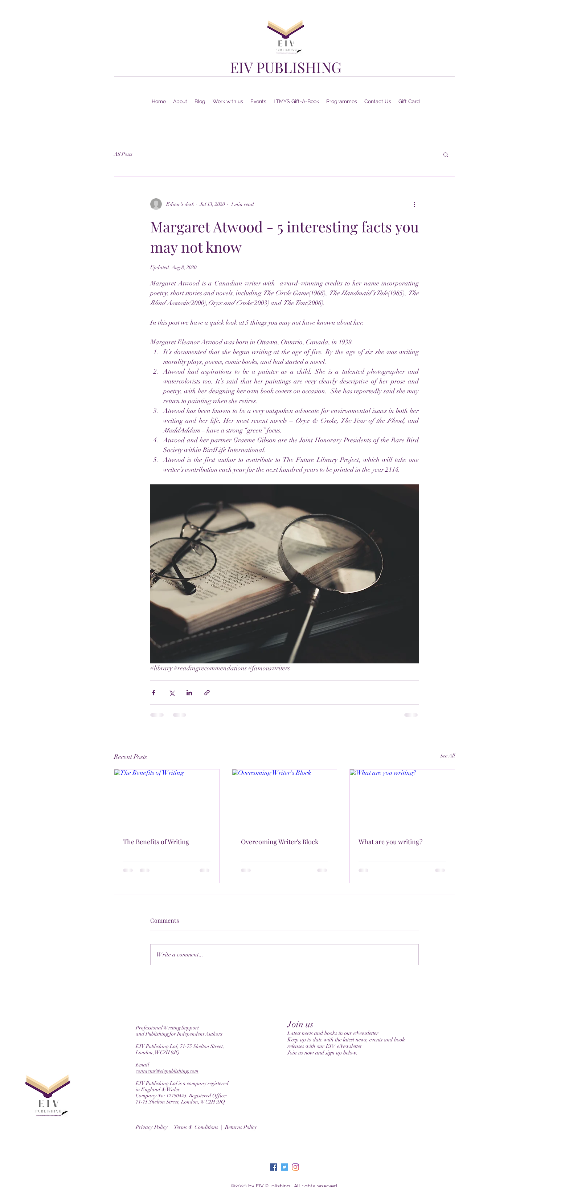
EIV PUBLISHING (285, 67)
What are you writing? (390, 841)
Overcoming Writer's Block (280, 841)
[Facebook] (273, 1167)
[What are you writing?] (402, 798)
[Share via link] (207, 692)
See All (447, 756)
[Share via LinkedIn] (189, 692)
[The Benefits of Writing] (166, 798)
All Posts (123, 154)
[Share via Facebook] (153, 692)
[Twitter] (284, 1167)
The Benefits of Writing (156, 841)
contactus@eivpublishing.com (167, 1071)
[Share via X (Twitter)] (171, 692)
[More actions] (414, 204)
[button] (445, 154)
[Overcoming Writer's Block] (284, 798)
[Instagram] (295, 1167)
